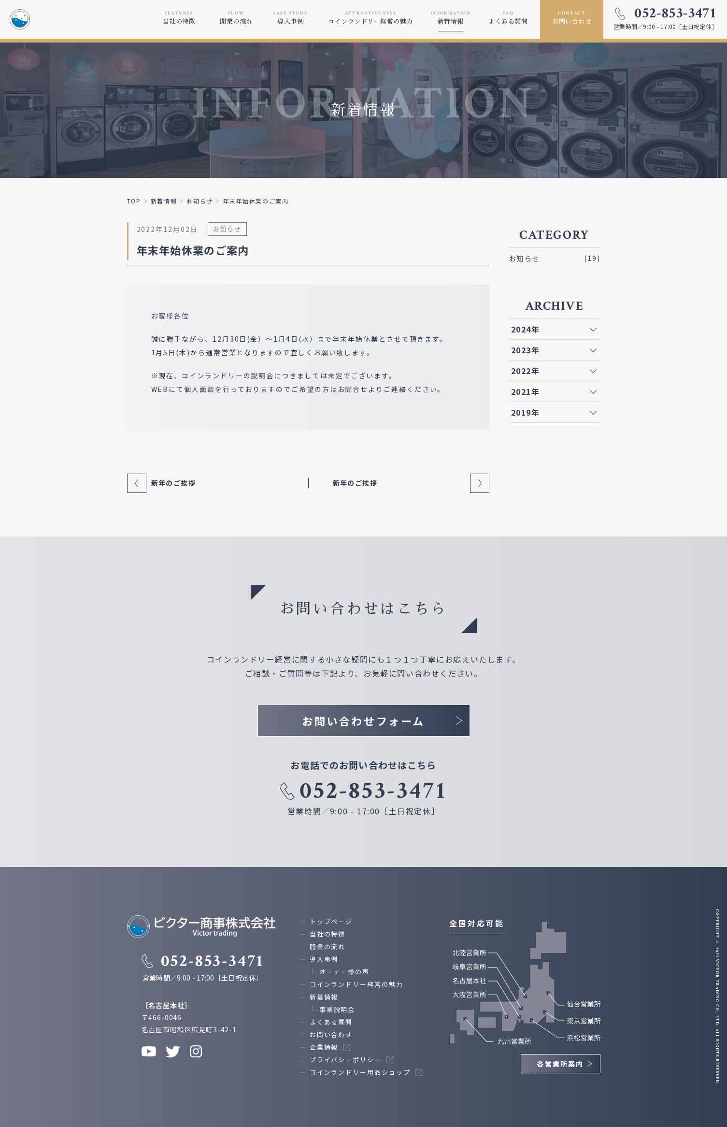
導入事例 (324, 959)
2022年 (525, 370)
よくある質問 (331, 1021)
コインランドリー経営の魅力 (356, 984)
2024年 (525, 329)
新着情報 (324, 996)
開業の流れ (328, 946)
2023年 (525, 350)
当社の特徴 (328, 934)
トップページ (331, 921)
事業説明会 (337, 1009)
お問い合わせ (331, 1034)
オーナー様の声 (344, 971)
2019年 (525, 412)
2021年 (525, 391)
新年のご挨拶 (173, 483)
